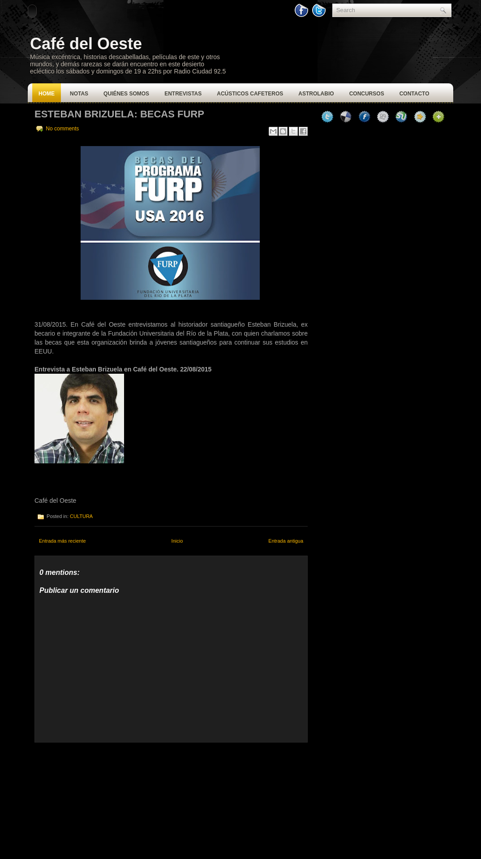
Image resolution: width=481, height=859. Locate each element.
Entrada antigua (285, 541)
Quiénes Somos (126, 94)
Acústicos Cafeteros (250, 94)
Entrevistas (183, 94)
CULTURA (81, 516)
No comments (62, 128)
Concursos (366, 94)
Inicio (177, 541)
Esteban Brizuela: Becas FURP (119, 114)
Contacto (414, 94)
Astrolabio (316, 94)
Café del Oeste (86, 44)
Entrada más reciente (62, 541)
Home (47, 94)
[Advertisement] (101, 798)
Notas (79, 94)
